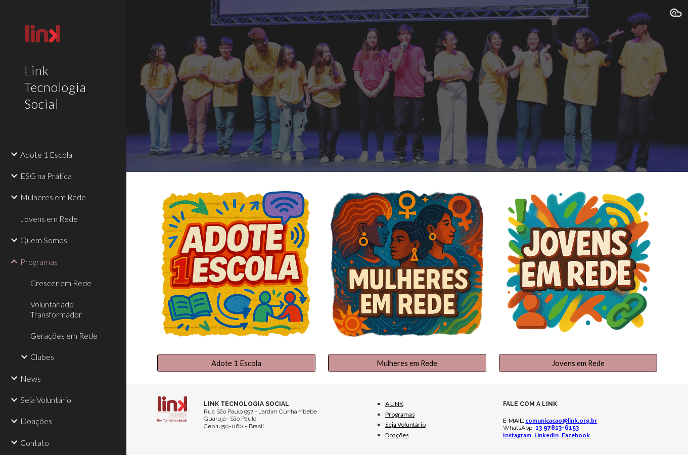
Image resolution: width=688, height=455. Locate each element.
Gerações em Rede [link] (64, 335)
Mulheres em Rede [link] (53, 197)
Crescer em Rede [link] (60, 283)
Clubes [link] (42, 356)
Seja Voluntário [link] (45, 399)
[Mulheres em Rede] (407, 363)
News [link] (30, 378)
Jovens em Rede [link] (49, 218)
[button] (676, 14)
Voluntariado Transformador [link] (56, 308)
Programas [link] (39, 261)
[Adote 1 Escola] (236, 363)
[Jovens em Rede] (578, 363)
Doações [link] (36, 421)
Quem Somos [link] (43, 240)
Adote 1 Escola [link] (46, 154)
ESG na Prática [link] (46, 175)
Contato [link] (34, 442)
